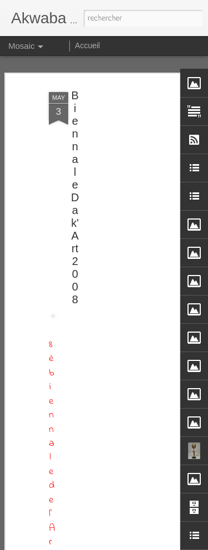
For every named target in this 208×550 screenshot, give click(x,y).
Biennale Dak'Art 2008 (75, 197)
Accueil (87, 45)
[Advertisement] (112, 261)
